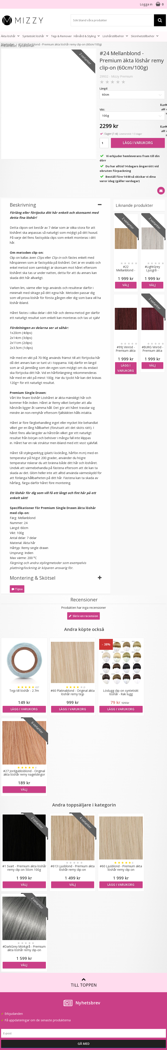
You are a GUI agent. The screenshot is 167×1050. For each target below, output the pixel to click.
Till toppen (84, 821)
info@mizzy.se (11, 922)
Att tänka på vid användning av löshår (100, 932)
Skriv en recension (83, 616)
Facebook (133, 968)
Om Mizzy (50, 923)
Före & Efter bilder (98, 954)
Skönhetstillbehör (145, 36)
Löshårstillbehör (116, 36)
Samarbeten (51, 936)
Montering (92, 947)
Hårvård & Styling (87, 36)
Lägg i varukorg (138, 142)
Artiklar (90, 961)
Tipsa (17, 589)
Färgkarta (92, 923)
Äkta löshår (10, 36)
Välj (125, 285)
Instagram (133, 981)
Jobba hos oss (53, 943)
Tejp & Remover (61, 36)
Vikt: (102, 109)
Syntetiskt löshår (35, 36)
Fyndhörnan (26, 46)
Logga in (146, 4)
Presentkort (9, 46)
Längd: (104, 88)
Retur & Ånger (11, 977)
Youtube (132, 975)
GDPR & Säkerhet (55, 956)
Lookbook (50, 930)
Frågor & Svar (11, 963)
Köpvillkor (8, 970)
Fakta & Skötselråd (98, 941)
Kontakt (7, 983)
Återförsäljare (52, 950)
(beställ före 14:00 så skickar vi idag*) (141, 941)
